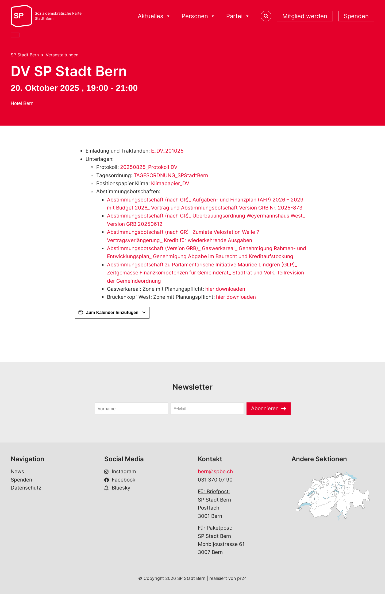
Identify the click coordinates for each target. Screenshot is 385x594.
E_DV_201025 (167, 151)
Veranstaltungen (62, 54)
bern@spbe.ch (215, 471)
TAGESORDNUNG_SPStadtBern (171, 175)
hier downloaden (225, 289)
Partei (238, 16)
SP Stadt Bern (25, 54)
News (17, 471)
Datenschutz (26, 488)
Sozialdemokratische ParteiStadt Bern (58, 16)
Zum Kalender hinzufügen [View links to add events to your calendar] (112, 312)
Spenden (356, 16)
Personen (198, 16)
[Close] (15, 35)
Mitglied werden (304, 16)
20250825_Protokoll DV (149, 167)
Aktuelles (154, 16)
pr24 (242, 578)
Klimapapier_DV (170, 183)
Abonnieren (265, 408)
